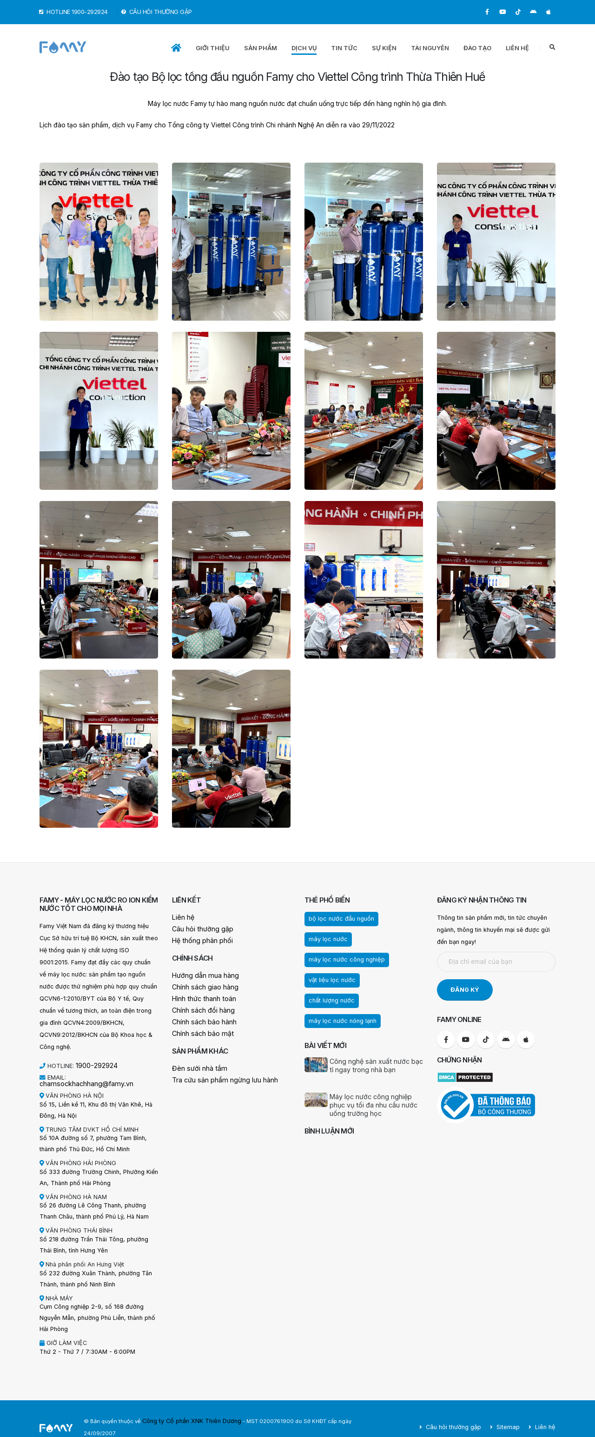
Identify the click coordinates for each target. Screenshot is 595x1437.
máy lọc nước (326, 938)
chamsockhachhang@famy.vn (109, 1076)
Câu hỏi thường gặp (199, 928)
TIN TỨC (344, 48)
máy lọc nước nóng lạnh (340, 997)
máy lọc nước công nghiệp (343, 958)
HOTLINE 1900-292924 (74, 11)
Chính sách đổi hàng (200, 1007)
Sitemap (510, 1414)
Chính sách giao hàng (201, 985)
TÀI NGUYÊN (430, 48)
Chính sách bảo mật (199, 1029)
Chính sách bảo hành (201, 1018)
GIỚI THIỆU (213, 48)
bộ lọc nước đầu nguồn (338, 918)
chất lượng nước (385, 977)
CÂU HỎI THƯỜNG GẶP (157, 11)
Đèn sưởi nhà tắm (196, 1064)
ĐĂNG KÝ (464, 989)
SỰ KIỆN (384, 48)
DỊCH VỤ (304, 48)
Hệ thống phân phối (199, 939)
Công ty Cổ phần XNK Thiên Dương (187, 1414)
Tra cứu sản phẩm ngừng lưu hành (219, 1075)
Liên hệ (182, 917)
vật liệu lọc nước (329, 977)
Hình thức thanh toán (200, 996)
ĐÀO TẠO (477, 48)
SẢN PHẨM (260, 48)
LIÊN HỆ (517, 48)
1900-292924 (95, 1064)
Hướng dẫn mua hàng (201, 973)
